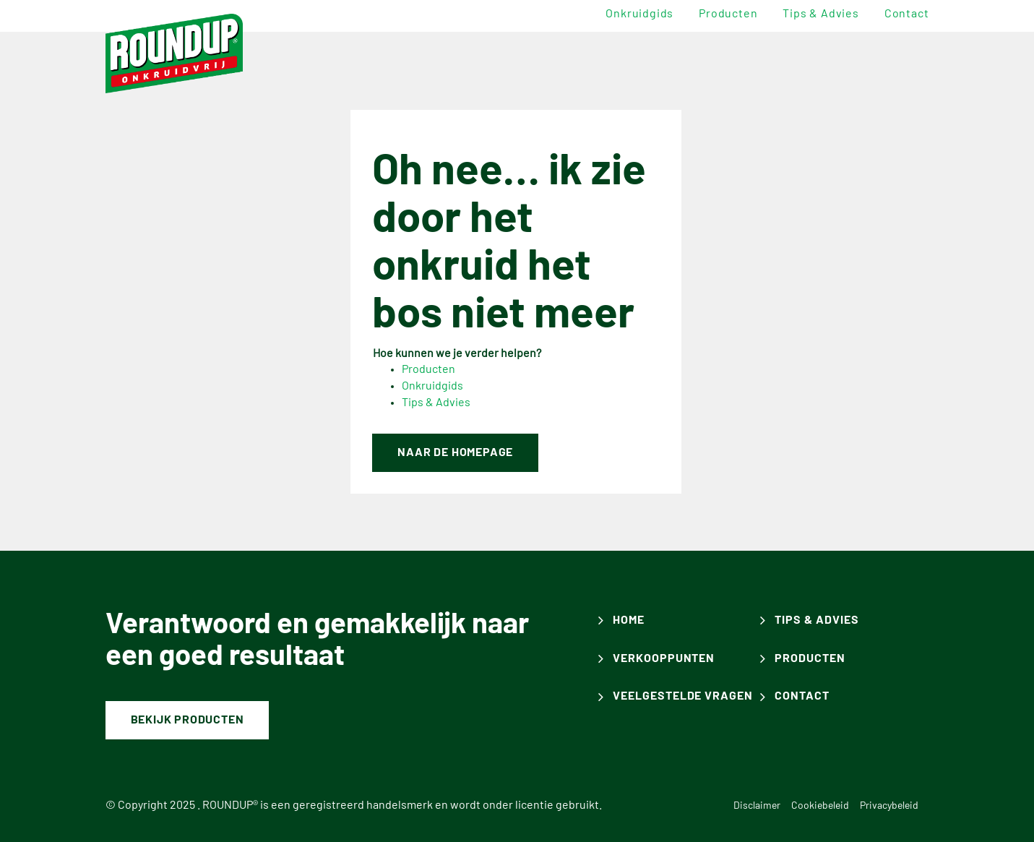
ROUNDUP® (230, 805)
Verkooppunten (664, 658)
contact (802, 696)
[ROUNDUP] (174, 53)
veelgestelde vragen (683, 696)
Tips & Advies (436, 402)
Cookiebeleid (820, 806)
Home (629, 620)
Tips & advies (820, 14)
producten (810, 658)
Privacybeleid (889, 806)
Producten (728, 14)
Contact (906, 14)
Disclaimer (756, 806)
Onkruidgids (639, 14)
